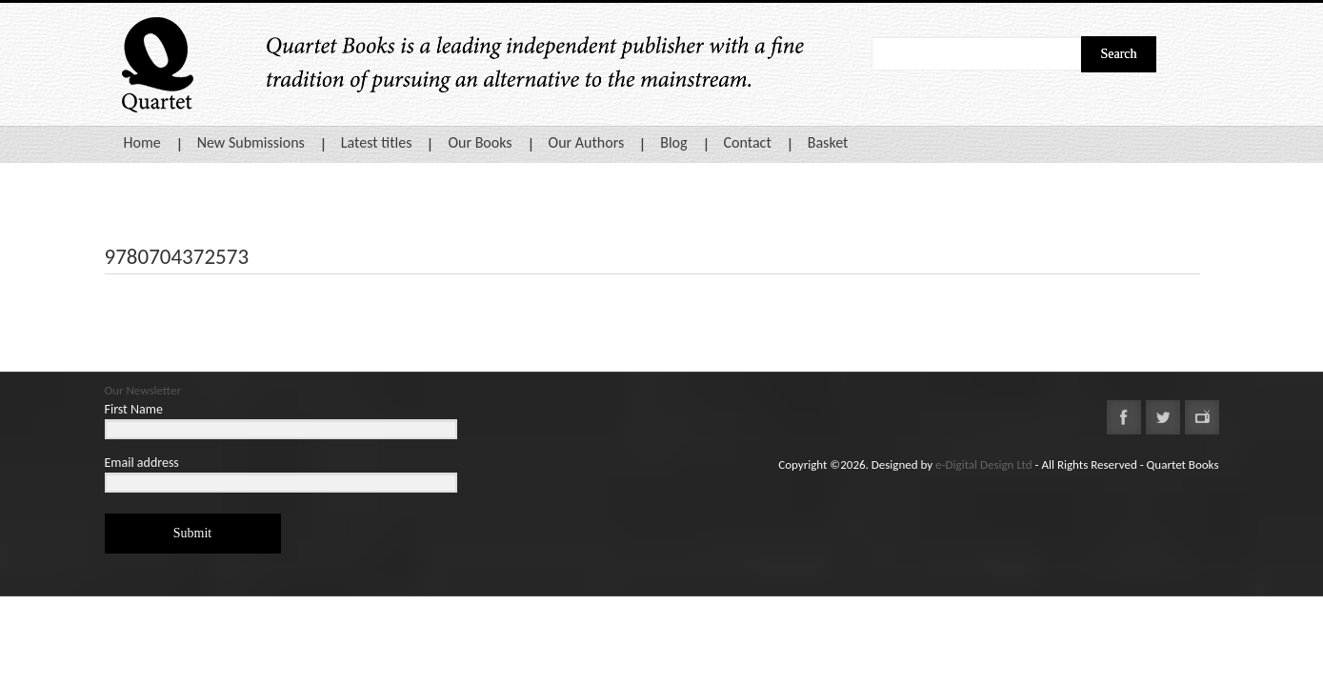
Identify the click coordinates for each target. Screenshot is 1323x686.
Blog (673, 142)
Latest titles (376, 142)
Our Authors (587, 142)
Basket (828, 142)
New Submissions (251, 142)
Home (142, 142)
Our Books (479, 142)
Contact (748, 142)
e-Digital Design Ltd (983, 464)
